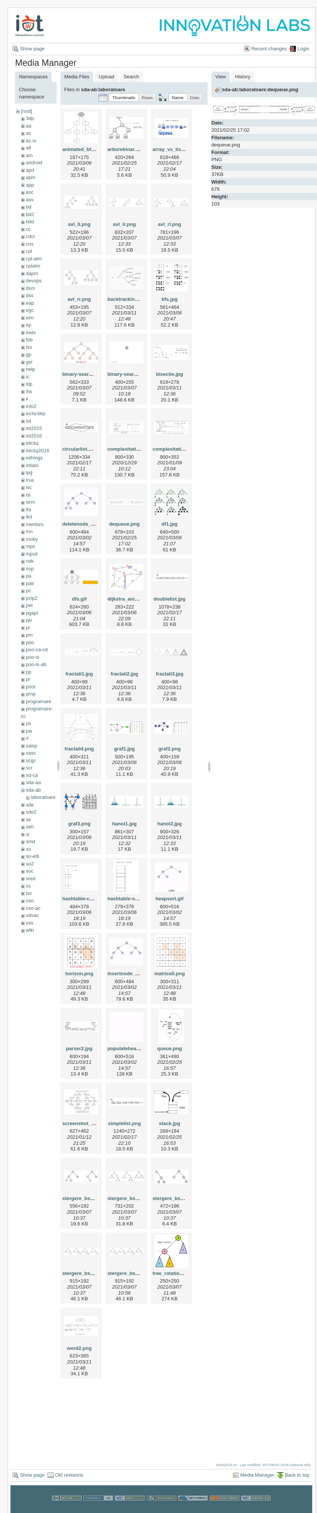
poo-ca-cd (37, 649)
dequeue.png (124, 524)
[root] (26, 111)
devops (34, 280)
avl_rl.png (169, 224)
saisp (31, 746)
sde (30, 805)
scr (29, 768)
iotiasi (32, 465)
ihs (29, 391)
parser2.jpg (79, 1048)
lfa (28, 509)
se (28, 819)
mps (30, 546)
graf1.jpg (124, 749)
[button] (123, 97)
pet (29, 605)
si (27, 834)
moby (32, 539)
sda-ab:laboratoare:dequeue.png (260, 89)
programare (38, 701)
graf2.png (169, 749)
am (29, 155)
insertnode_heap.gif (131, 973)
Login (303, 48)
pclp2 (31, 598)
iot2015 (34, 428)
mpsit (31, 554)
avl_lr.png (124, 224)
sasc (31, 753)
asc (29, 192)
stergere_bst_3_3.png (133, 1273)
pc (28, 590)
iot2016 (34, 436)
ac (28, 133)
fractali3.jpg (169, 674)
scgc (31, 760)
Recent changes (269, 48)
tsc (29, 893)
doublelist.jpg (170, 599)
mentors (34, 524)
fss (29, 347)
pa (28, 576)
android (34, 162)
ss (28, 886)
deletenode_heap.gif (86, 524)
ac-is (31, 140)
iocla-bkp (35, 413)
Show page (32, 48)
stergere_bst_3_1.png (177, 1198)
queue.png (169, 1048)
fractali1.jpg (79, 674)
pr (28, 679)
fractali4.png (79, 749)
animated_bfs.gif (81, 149)
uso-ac (33, 908)
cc (28, 229)
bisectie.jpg (169, 374)
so (28, 849)
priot (30, 687)
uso (30, 900)
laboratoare (43, 797)
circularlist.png (79, 449)
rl (27, 738)
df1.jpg (170, 524)
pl (27, 627)
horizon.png (79, 973)
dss (29, 295)
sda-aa (33, 782)
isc (29, 487)
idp (29, 384)
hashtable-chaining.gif (88, 898)
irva (30, 480)
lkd (29, 517)
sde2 (31, 812)
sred (30, 878)
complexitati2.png (173, 449)
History (242, 76)
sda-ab (33, 790)
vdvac (32, 915)
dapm (32, 273)
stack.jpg (169, 1123)
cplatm (33, 266)
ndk (30, 561)
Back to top (297, 1475)
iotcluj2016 (37, 450)
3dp (30, 118)
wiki (30, 930)
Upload (106, 76)
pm (29, 635)
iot (28, 421)
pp (28, 672)
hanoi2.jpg (169, 824)
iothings (34, 458)
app (30, 185)
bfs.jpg (170, 299)
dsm (30, 288)
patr (30, 583)
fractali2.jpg (124, 674)
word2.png (79, 1348)
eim (30, 318)
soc (29, 871)
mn (29, 531)
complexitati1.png (128, 449)
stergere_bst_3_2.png (87, 1273)
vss (29, 923)
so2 (30, 864)
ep (28, 325)
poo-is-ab (36, 664)
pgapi (32, 613)
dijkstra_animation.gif (133, 599)
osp (30, 568)
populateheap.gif (127, 1048)
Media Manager (257, 1475)
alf (28, 148)
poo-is (32, 657)
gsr (29, 362)
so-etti (32, 856)
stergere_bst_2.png (130, 1198)
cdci (30, 236)
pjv (29, 620)
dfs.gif (79, 599)
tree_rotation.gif (171, 1273)
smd (30, 841)
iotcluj (32, 443)
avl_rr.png (79, 299)
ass (29, 199)
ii (27, 399)
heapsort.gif (169, 898)
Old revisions (69, 1475)
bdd (30, 221)
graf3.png (79, 824)
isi (28, 495)
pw (29, 731)
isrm (30, 502)
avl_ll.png (79, 224)
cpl (29, 251)
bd (28, 207)
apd (30, 170)
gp (28, 354)
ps (28, 723)
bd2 (30, 214)
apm (30, 177)
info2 (31, 406)
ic (27, 377)
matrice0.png (169, 973)
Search (131, 76)
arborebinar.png (126, 149)
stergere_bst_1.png (85, 1198)
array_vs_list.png (172, 149)
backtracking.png (128, 299)
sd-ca (32, 775)
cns (29, 244)
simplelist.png (124, 1123)
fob (29, 339)
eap (30, 303)
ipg (29, 472)
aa (28, 126)
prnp (30, 694)
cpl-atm (34, 259)
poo (30, 642)
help (30, 369)
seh (30, 827)
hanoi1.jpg (124, 824)
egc (30, 310)
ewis (30, 332)
